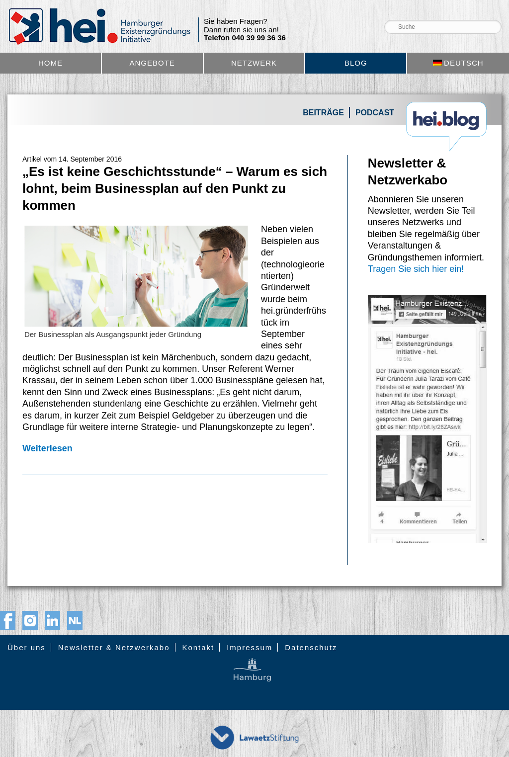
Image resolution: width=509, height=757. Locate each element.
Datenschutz (311, 647)
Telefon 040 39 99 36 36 (245, 38)
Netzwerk (254, 63)
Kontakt (198, 647)
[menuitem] (458, 63)
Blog (355, 63)
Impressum (249, 647)
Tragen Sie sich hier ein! (416, 269)
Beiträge (323, 112)
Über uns (26, 647)
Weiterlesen (47, 448)
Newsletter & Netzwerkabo (114, 647)
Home (50, 63)
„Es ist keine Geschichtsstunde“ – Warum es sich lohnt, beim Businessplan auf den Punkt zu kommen (174, 188)
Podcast (374, 112)
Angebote (152, 63)
